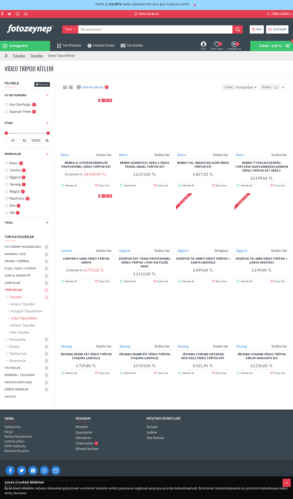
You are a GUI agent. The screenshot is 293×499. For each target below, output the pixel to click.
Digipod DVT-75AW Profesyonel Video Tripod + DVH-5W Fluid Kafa (145, 262)
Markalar (13, 154)
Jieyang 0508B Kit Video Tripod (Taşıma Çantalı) (144, 356)
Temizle (43, 84)
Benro (65, 155)
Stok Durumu (15, 95)
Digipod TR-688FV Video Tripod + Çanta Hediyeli (203, 260)
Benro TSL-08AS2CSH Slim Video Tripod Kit (203, 164)
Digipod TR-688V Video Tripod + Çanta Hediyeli (262, 260)
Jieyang (66, 346)
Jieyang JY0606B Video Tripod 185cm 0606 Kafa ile (261, 356)
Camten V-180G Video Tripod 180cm (86, 260)
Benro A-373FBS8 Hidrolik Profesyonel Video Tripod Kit (86, 164)
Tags (9, 223)
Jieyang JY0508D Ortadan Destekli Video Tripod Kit (203, 356)
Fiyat (9, 123)
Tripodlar (19, 56)
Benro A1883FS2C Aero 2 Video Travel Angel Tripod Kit (144, 164)
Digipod (125, 250)
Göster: (269, 87)
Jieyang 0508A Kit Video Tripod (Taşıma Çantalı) (86, 356)
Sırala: (224, 87)
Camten (66, 250)
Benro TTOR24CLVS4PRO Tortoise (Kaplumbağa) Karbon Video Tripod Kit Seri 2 (261, 166)
